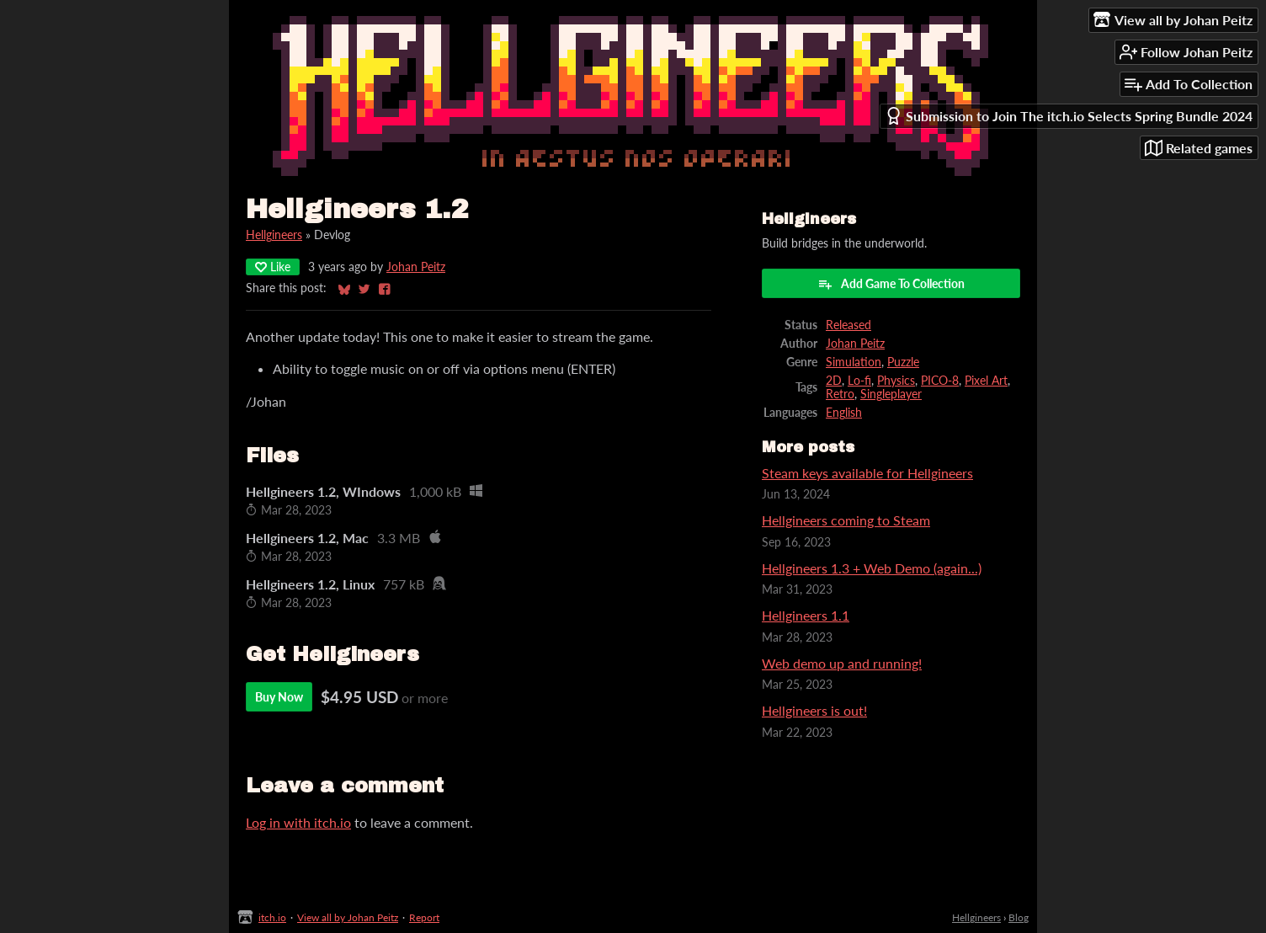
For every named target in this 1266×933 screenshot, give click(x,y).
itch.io (272, 917)
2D (834, 380)
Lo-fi (859, 380)
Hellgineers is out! (814, 710)
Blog (1018, 917)
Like (272, 266)
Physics (896, 380)
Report (424, 917)
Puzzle (903, 362)
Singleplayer (891, 394)
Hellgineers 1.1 (805, 615)
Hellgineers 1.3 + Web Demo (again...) (871, 568)
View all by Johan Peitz (347, 917)
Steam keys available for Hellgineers (867, 473)
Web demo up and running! (842, 663)
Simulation (853, 362)
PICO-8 (940, 380)
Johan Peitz (415, 267)
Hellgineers (274, 235)
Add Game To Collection (891, 283)
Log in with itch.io (298, 822)
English (844, 412)
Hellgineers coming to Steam (846, 520)
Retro (840, 394)
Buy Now (279, 697)
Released (848, 325)
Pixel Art (986, 380)
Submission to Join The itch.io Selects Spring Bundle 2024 (1069, 116)
